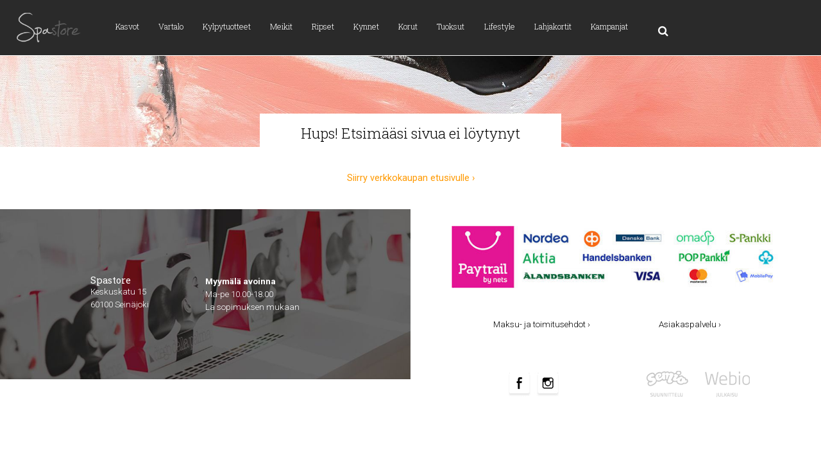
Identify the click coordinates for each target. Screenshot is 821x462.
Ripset (323, 26)
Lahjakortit (552, 26)
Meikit (281, 26)
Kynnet (366, 26)
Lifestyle (499, 26)
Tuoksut (450, 26)
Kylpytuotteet (227, 26)
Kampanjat (609, 26)
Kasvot (127, 26)
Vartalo (170, 26)
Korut (408, 26)
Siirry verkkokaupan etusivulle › (411, 178)
